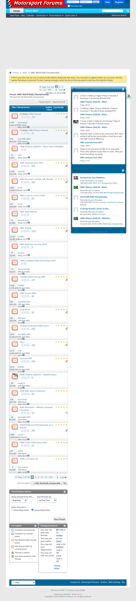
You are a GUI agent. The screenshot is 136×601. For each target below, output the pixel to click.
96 (12, 417)
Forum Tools (44, 102)
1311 (34, 231)
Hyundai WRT (26, 358)
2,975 (12, 122)
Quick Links (70, 15)
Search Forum (58, 102)
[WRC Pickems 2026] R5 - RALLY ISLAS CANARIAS (41, 146)
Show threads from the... (22, 496)
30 (33, 296)
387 (33, 182)
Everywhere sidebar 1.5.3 (99, 232)
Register (119, 2)
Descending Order (40, 510)
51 (45, 89)
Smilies (59, 535)
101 (49, 89)
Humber (91, 200)
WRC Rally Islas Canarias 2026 (33, 244)
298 (33, 117)
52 (33, 133)
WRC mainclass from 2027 (31, 163)
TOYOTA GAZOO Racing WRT (32, 277)
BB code (59, 529)
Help (107, 2)
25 (12, 220)
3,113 (12, 350)
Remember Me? (75, 6)
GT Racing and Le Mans (108, 183)
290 (11, 302)
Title (14, 107)
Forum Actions (55, 15)
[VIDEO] (59, 547)
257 (11, 451)
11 (41, 89)
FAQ (23, 15)
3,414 (12, 367)
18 (33, 394)
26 (33, 445)
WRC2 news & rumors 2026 (32, 195)
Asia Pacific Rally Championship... (94, 197)
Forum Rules (57, 567)
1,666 (12, 285)
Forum (16, 11)
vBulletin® (67, 594)
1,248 (12, 171)
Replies (49, 107)
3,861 (12, 188)
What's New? (32, 11)
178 (11, 399)
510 (11, 139)
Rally (25, 72)
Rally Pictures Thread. (38, 130)
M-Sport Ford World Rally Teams (34, 325)
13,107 (12, 236)
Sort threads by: (44, 496)
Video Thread (35, 114)
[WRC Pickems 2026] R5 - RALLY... (94, 102)
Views (49, 110)
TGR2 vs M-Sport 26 (29, 458)
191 (11, 204)
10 (33, 413)
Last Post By (59, 107)
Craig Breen (25, 309)
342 (33, 361)
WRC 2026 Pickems (28, 211)
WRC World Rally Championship (112, 193)
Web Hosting (114, 582)
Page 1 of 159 (48, 87)
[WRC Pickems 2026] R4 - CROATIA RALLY (38, 374)
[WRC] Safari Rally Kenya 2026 (33, 442)
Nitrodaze (91, 212)
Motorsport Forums (90, 582)
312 (33, 345)
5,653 (12, 334)
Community (41, 15)
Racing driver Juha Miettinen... (93, 177)
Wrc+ (22, 342)
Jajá (89, 190)
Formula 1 (102, 214)
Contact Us (75, 582)
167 (33, 280)
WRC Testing (25, 228)
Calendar (30, 15)
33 (33, 312)
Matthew (91, 181)
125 (33, 166)
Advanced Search (119, 15)
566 (33, 329)
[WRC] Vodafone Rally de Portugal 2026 (37, 260)
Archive (103, 582)
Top (64, 483)
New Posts (14, 15)
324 (11, 318)
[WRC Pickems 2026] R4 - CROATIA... (95, 218)
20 (33, 198)
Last (62, 89)
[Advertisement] (68, 43)
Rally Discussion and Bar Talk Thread (36, 179)
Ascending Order (20, 510)
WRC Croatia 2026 (28, 293)
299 (33, 431)
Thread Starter (23, 107)
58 (12, 383)
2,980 (12, 434)
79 (12, 253)
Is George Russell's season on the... (95, 208)
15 (12, 269)
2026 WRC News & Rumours (32, 391)
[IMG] (58, 541)
